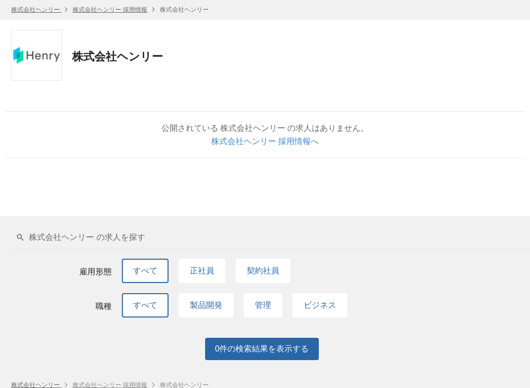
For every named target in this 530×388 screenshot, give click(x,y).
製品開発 (206, 305)
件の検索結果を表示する (262, 349)
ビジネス (320, 305)
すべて (145, 270)
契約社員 (263, 270)
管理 (263, 305)
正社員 (202, 270)
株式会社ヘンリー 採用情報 (110, 9)
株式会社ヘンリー (36, 9)
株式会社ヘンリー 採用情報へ (265, 141)
